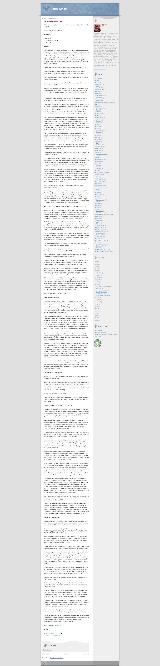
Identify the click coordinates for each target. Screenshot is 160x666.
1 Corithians (99, 78)
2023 (96, 264)
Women (98, 247)
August (98, 279)
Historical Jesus (100, 146)
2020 (96, 270)
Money (97, 188)
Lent (97, 170)
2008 (96, 317)
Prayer (97, 209)
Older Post (86, 654)
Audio (97, 104)
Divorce (98, 126)
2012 (96, 310)
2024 (96, 263)
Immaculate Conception (101, 154)
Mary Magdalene (100, 179)
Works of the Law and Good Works (104, 251)
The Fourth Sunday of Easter (103, 295)
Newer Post (45, 654)
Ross (105, 24)
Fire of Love (99, 139)
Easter (50, 635)
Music (97, 190)
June (98, 283)
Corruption (98, 120)
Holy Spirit (98, 148)
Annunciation (99, 97)
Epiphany (98, 133)
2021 (96, 268)
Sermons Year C (100, 229)
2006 (96, 320)
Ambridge (98, 93)
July (98, 281)
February (99, 301)
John (97, 163)
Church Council (99, 117)
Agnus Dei (98, 87)
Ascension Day (99, 288)
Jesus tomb (99, 161)
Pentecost (98, 198)
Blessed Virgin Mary (101, 108)
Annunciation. (99, 98)
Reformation (99, 216)
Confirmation (99, 119)
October (99, 275)
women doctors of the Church (103, 249)
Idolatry (98, 152)
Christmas (98, 115)
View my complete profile (100, 69)
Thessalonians (99, 236)
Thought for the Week (101, 240)
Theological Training (101, 234)
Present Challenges (101, 212)
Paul (97, 196)
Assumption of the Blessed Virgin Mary (105, 102)
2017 (96, 308)
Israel (97, 157)
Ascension (98, 100)
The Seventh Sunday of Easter (103, 286)
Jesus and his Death (101, 159)
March (98, 299)
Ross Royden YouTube (101, 292)
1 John (97, 80)
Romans (98, 220)
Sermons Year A (57, 635)
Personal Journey (100, 200)
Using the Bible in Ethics (102, 244)
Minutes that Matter (100, 187)
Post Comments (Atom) (57, 658)
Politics (97, 207)
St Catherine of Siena (101, 231)
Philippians (98, 205)
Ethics (97, 135)
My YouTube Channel (101, 332)
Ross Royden (60, 8)
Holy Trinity (98, 150)
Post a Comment (47, 649)
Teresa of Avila (99, 233)
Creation (98, 122)
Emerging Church (100, 130)
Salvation (98, 223)
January (99, 302)
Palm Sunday (99, 194)
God (97, 143)
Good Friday (99, 144)
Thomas (98, 238)
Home (66, 654)
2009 (96, 315)
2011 (96, 311)
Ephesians (98, 132)
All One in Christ (100, 89)
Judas (97, 166)
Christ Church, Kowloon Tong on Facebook (106, 334)
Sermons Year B (100, 227)
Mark (97, 177)
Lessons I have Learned (102, 172)
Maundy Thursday (100, 185)
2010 (96, 313)
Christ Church (99, 113)
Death (97, 124)
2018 (96, 306)
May (98, 284)
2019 (96, 304)
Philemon (98, 203)
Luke (97, 176)
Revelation (98, 218)
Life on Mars (99, 174)
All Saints (98, 91)
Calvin (97, 111)
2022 (96, 266)
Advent (97, 86)
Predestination (99, 211)
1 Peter (98, 82)
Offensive (98, 192)
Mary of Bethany (100, 181)
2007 (96, 319)
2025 (96, 261)
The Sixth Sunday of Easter (102, 290)
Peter (97, 201)
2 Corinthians (99, 84)
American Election (100, 95)
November (99, 273)
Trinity (97, 242)
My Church (98, 336)
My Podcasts (99, 330)
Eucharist (98, 137)
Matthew (98, 183)
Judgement (98, 168)
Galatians (98, 141)
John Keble (99, 165)
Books (97, 109)
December (99, 272)
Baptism (98, 106)
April (98, 297)
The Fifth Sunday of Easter (102, 293)
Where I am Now (100, 245)
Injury (97, 155)
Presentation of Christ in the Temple (104, 214)
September (99, 277)
